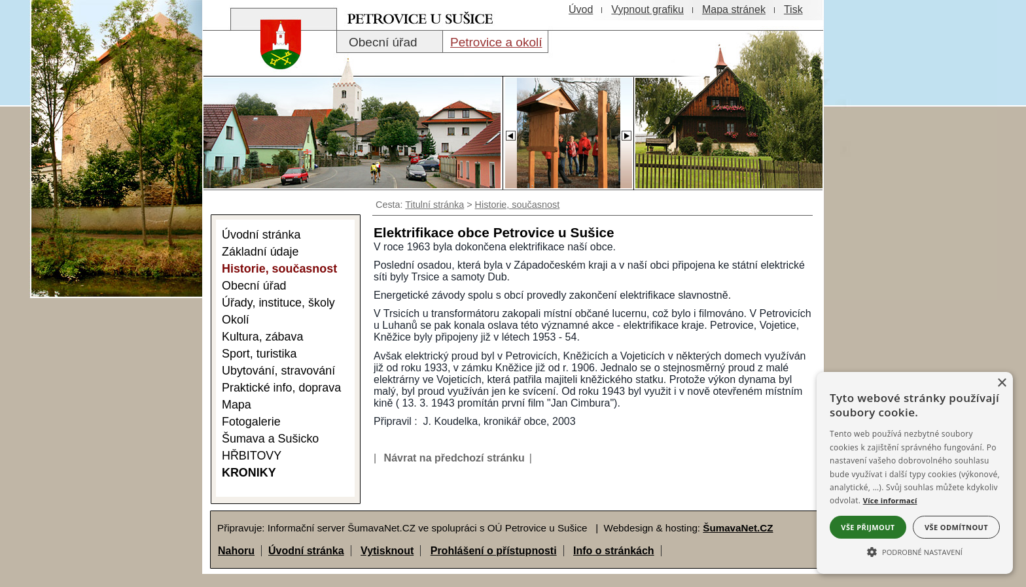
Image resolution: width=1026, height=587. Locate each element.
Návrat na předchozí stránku (454, 457)
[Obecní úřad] (389, 42)
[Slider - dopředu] (626, 132)
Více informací (890, 500)
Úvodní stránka (306, 550)
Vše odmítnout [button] (956, 527)
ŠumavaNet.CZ (738, 527)
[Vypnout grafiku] (647, 9)
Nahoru (236, 550)
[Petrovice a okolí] (495, 42)
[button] (915, 551)
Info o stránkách (613, 550)
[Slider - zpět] (510, 132)
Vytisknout (387, 550)
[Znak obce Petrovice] (274, 61)
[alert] (915, 473)
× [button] (1001, 383)
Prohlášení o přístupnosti (494, 550)
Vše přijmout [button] (867, 527)
